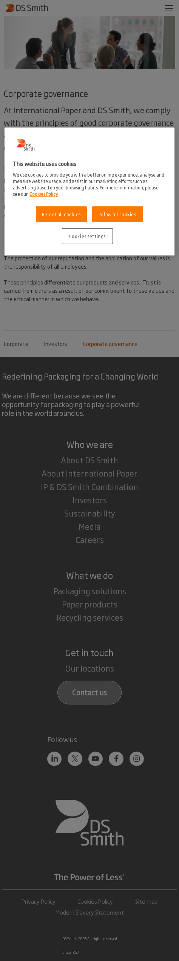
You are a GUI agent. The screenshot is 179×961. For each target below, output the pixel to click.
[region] (89, 192)
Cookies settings (87, 236)
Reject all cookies (61, 214)
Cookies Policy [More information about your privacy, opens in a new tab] (43, 194)
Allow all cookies (117, 214)
